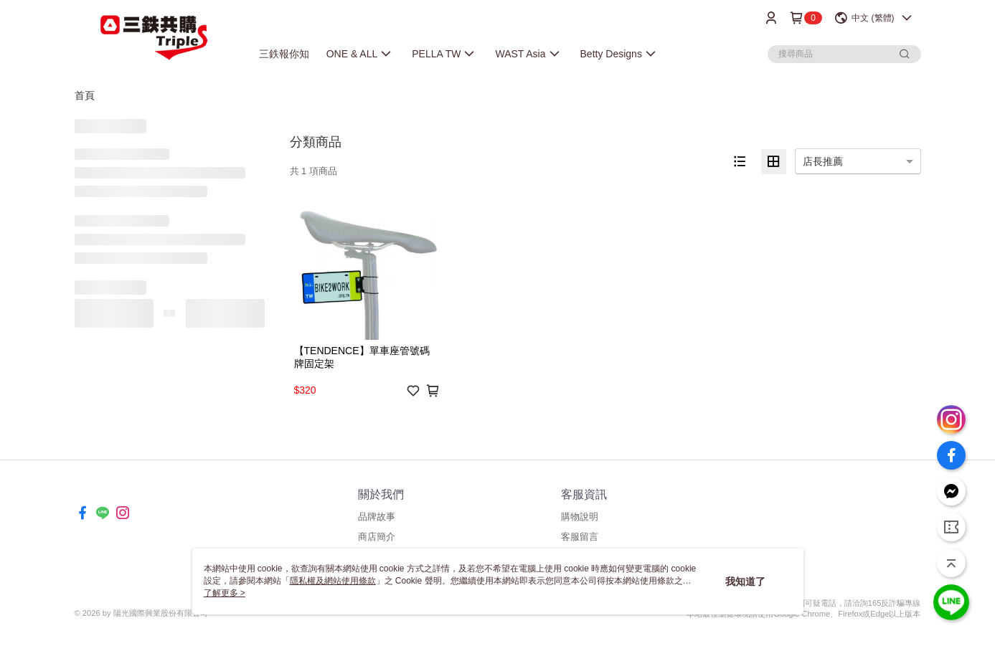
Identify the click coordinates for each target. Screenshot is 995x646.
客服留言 (579, 536)
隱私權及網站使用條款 (333, 581)
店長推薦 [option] (823, 161)
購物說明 (579, 516)
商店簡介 (376, 536)
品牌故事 (376, 516)
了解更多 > (224, 593)
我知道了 (745, 581)
